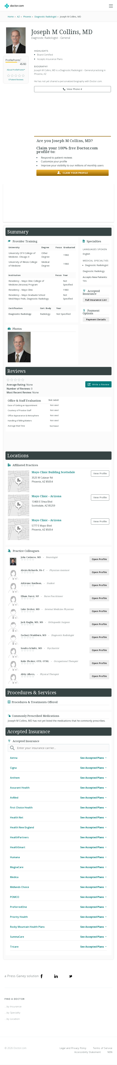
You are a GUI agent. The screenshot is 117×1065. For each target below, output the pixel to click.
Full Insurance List (96, 299)
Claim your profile (72, 173)
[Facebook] (41, 976)
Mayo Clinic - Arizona (46, 496)
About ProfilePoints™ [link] (16, 69)
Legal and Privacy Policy (73, 1048)
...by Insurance (13, 1006)
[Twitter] (70, 976)
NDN (110, 1052)
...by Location (12, 1018)
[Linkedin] (56, 976)
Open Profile (99, 559)
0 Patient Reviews (16, 79)
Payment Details (96, 319)
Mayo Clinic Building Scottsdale (53, 472)
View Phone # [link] (72, 89)
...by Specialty (12, 1012)
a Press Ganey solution (22, 976)
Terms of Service (102, 1048)
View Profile (100, 473)
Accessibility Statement (87, 1052)
